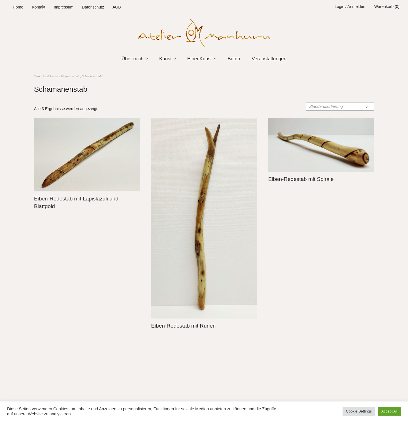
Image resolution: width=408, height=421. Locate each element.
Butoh (234, 58)
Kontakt (38, 7)
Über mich (132, 58)
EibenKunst (199, 58)
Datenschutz (93, 7)
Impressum (63, 7)
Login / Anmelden (350, 6)
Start (37, 76)
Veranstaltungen (269, 58)
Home (18, 7)
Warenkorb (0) (387, 6)
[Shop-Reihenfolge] (340, 106)
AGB (116, 7)
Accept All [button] (389, 411)
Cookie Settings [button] (359, 411)
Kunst (165, 58)
